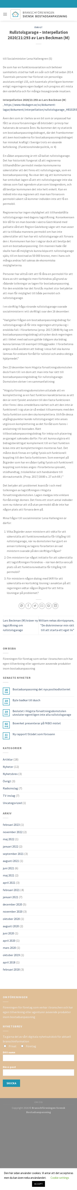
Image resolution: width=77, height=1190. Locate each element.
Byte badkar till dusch (26, 700)
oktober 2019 (11, 955)
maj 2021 (8, 875)
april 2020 (9, 940)
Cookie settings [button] (60, 1177)
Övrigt (38, 27)
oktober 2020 (11, 919)
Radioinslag (10, 788)
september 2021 (13, 854)
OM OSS (38, 1102)
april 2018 (9, 962)
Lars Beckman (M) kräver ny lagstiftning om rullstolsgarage (20, 625)
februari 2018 (11, 969)
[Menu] (5, 14)
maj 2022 (8, 839)
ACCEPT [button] (38, 1183)
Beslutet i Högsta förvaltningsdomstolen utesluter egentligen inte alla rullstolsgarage (42, 712)
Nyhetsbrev (10, 774)
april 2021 (9, 882)
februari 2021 (11, 890)
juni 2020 (8, 933)
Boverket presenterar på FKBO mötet (37, 723)
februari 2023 (11, 825)
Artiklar (8, 759)
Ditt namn (38, 1057)
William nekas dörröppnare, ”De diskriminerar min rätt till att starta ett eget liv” (56, 625)
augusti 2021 (11, 861)
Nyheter (8, 767)
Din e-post (38, 1071)
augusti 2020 (11, 926)
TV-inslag (9, 795)
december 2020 (12, 904)
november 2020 (12, 911)
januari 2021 (10, 897)
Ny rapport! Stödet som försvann (34, 734)
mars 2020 (9, 948)
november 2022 (12, 832)
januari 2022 (10, 846)
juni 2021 (8, 868)
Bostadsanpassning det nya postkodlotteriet (41, 689)
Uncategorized (12, 803)
